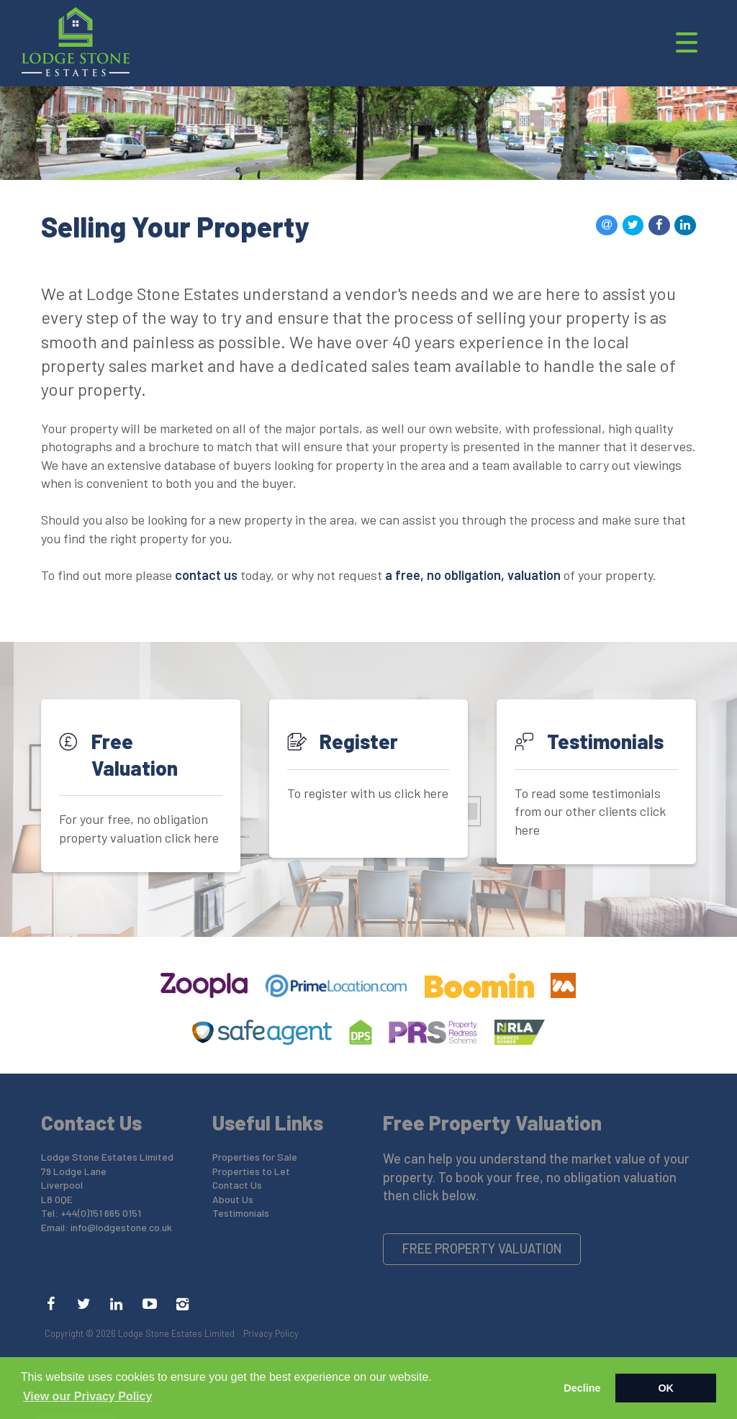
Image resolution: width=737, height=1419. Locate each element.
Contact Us (237, 1185)
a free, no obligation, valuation (473, 575)
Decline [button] (582, 1388)
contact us (206, 575)
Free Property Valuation (482, 1248)
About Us (232, 1199)
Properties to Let (251, 1171)
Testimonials (240, 1213)
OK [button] (666, 1388)
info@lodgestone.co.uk (121, 1227)
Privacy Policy (271, 1333)
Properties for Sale (254, 1157)
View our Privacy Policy (87, 1396)
